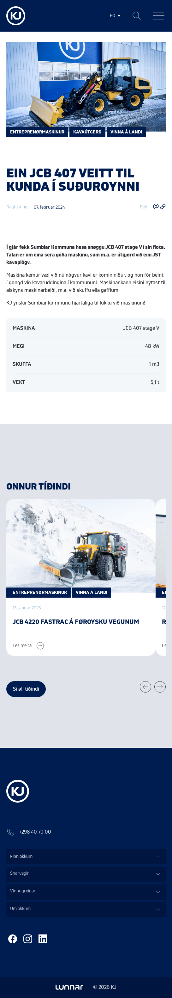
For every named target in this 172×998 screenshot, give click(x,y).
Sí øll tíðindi (26, 689)
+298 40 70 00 (28, 832)
